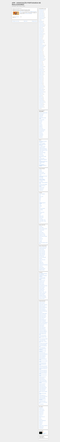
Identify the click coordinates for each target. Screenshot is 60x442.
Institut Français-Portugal (42, 152)
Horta (39, 207)
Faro (39, 201)
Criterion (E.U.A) (41, 414)
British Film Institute (41, 290)
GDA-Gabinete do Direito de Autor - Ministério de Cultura (43, 161)
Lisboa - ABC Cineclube (42, 208)
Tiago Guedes (41, 105)
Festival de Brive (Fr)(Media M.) (43, 331)
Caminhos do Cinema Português (43, 184)
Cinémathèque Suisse (41, 289)
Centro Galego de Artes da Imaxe (43, 285)
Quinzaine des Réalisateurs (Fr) (43, 307)
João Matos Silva (41, 41)
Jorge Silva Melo (41, 55)
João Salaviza (41, 47)
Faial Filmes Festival (41, 187)
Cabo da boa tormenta (42, 233)
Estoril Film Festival (41, 172)
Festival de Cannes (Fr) (42, 302)
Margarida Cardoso (41, 71)
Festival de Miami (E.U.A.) (42, 395)
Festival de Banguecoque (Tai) (42, 387)
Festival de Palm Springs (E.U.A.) (43, 396)
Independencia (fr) (41, 263)
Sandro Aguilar (41, 98)
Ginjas (20, 11)
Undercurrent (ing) (41, 267)
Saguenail (40, 95)
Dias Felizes (40, 226)
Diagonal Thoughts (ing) (42, 253)
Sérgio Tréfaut (41, 99)
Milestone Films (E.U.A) (42, 416)
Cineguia (40, 163)
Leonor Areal (40, 124)
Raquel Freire (40, 132)
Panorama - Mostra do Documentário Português (42, 179)
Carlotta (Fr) (40, 424)
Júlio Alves (40, 61)
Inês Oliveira (40, 32)
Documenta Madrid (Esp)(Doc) (43, 344)
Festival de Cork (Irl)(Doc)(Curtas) (43, 367)
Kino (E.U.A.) (40, 415)
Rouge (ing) (40, 258)
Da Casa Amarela (41, 232)
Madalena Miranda (41, 69)
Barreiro (40, 197)
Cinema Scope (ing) (41, 249)
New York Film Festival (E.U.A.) (43, 323)
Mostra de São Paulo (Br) (42, 352)
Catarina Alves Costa (41, 17)
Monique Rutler (41, 79)
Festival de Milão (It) (41, 326)
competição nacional (32, 11)
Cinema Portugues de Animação (43, 236)
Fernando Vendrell (41, 26)
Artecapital (40, 241)
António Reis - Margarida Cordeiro (43, 112)
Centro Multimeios (27, 13)
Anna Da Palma (41, 12)
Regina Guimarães (41, 89)
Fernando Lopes (41, 23)
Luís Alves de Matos (41, 66)
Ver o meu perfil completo (44, 433)
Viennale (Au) (40, 312)
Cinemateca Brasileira (41, 294)
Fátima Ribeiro (41, 22)
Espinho (31, 13)
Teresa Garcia (41, 103)
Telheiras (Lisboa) (41, 217)
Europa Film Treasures (42, 298)
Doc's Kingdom (41, 181)
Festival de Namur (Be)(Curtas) (43, 370)
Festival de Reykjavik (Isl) (42, 328)
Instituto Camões (41, 151)
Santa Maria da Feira (41, 212)
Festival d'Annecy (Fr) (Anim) (42, 332)
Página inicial (25, 21)
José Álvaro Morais (41, 56)
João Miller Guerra (41, 42)
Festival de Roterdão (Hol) (42, 309)
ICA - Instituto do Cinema (42, 146)
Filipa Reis (40, 27)
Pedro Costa (40, 84)
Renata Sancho (41, 90)
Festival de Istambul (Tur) (42, 379)
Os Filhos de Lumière (41, 158)
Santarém (40, 213)
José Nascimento (41, 60)
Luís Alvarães (40, 65)
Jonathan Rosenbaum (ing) (42, 248)
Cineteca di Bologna (41, 288)
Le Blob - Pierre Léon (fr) (42, 259)
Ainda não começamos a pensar (43, 228)
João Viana (40, 50)
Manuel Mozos (41, 70)
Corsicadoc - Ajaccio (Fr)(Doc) (42, 380)
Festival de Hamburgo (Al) (42, 355)
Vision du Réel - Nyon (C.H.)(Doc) (43, 343)
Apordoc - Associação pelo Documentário (42, 144)
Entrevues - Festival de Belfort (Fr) (43, 322)
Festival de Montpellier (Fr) (42, 356)
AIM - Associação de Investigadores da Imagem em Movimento (42, 165)
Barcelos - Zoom (41, 196)
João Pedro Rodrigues (42, 45)
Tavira (40, 214)
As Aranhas (40, 231)
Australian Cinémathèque (42, 293)
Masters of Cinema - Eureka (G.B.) (43, 425)
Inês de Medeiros (41, 31)
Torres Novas (40, 218)
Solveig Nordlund (41, 100)
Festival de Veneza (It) (42, 303)
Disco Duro (40, 237)
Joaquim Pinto (41, 51)
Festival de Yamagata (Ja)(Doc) (43, 313)
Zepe (23, 11)
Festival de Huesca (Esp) (42, 397)
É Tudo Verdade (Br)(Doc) (42, 347)
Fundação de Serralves (42, 147)
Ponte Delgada (41, 209)
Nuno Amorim (40, 80)
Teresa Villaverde (41, 104)
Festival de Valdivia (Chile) (42, 317)
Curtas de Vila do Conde (42, 173)
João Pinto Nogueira (41, 46)
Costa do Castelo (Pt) (41, 410)
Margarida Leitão (41, 74)
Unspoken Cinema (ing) (42, 254)
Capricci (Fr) (40, 419)
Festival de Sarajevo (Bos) (42, 327)
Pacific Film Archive (41, 283)
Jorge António (40, 52)
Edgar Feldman (41, 21)
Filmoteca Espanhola (41, 284)
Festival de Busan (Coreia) (42, 386)
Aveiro (40, 195)
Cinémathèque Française (42, 277)
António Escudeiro (41, 13)
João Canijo (40, 37)
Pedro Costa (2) (41, 128)
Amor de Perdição (41, 227)
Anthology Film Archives (42, 280)
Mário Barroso (41, 75)
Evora (40, 200)
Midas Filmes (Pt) (41, 411)
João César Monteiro (41, 119)
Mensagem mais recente (16, 21)
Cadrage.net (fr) (41, 262)
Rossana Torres (41, 94)
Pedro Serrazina (41, 85)
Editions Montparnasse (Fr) (42, 420)
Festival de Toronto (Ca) (42, 308)
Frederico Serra (41, 28)
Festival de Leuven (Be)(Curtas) (43, 371)
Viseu (40, 222)
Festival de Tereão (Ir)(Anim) (42, 335)
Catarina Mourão (41, 18)
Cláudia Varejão (41, 115)
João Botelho (40, 36)
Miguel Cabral (40, 76)
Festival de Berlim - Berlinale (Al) (43, 304)
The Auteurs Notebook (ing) (42, 257)
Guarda (40, 204)
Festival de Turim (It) (41, 318)
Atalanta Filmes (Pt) (41, 409)
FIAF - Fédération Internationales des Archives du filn (43, 274)
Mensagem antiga (34, 21)
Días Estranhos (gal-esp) (42, 268)
